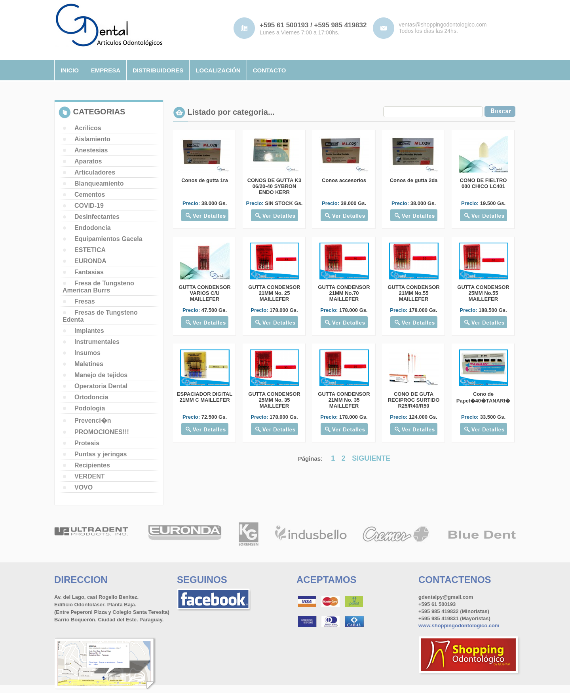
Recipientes (92, 465)
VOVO (83, 487)
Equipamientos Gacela (108, 238)
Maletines (88, 364)
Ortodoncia (91, 397)
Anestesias (91, 150)
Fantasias (89, 272)
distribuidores (158, 70)
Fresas (84, 301)
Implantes (89, 330)
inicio (70, 70)
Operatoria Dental (100, 386)
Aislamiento (92, 139)
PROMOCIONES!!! (101, 432)
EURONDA (90, 261)
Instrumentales (97, 341)
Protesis (86, 443)
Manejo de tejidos (100, 375)
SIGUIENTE (371, 458)
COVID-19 (89, 205)
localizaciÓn (218, 70)
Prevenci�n (92, 420)
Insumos (87, 352)
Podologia (89, 408)
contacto (269, 70)
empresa (105, 70)
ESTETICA (90, 250)
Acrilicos (87, 128)
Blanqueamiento (99, 183)
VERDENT (89, 476)
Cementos (89, 194)
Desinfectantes (97, 216)
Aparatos (88, 161)
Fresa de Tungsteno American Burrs (98, 287)
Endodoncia (92, 227)
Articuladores (94, 172)
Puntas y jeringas (100, 454)
